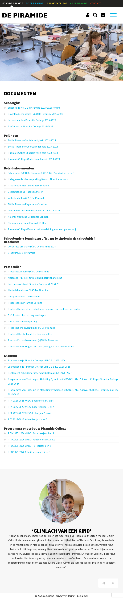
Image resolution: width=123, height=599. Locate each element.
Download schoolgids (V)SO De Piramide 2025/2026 (35, 113)
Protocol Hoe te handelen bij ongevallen (30, 334)
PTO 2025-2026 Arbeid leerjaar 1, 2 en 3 (29, 452)
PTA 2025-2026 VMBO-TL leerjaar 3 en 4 (29, 413)
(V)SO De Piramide (12, 3)
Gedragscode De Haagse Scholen (25, 191)
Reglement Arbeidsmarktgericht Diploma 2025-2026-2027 (40, 372)
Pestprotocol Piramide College (25, 302)
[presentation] (103, 583)
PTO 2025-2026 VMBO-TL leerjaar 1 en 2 (29, 445)
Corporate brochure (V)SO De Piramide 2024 (32, 246)
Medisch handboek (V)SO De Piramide (28, 290)
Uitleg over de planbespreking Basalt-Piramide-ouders (38, 179)
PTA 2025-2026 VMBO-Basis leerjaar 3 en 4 (30, 400)
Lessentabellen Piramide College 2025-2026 (32, 120)
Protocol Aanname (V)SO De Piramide (28, 271)
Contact (95, 3)
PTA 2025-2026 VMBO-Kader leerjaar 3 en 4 (31, 406)
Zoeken (95, 14)
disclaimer (82, 595)
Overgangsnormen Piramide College (28, 223)
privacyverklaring (65, 595)
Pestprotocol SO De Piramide (24, 296)
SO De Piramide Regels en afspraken (27, 204)
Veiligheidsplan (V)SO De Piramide (26, 198)
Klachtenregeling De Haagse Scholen (28, 216)
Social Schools (88, 14)
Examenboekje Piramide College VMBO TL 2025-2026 (37, 360)
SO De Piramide (34, 3)
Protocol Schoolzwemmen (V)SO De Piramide (33, 340)
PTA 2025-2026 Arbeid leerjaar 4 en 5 (27, 419)
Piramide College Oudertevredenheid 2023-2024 (34, 159)
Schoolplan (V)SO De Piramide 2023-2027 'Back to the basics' (41, 173)
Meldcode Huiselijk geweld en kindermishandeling (35, 277)
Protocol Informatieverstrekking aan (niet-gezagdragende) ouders (44, 309)
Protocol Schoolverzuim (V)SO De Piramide (31, 327)
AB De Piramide (78, 3)
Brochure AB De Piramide (21, 252)
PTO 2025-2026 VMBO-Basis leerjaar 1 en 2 (31, 433)
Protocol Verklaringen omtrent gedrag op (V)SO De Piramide (41, 346)
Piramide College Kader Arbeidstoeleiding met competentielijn (42, 229)
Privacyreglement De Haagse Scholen (28, 185)
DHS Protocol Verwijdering (22, 321)
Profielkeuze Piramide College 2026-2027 (30, 126)
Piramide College (56, 3)
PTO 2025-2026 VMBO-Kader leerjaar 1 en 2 (31, 439)
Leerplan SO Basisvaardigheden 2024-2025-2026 (34, 210)
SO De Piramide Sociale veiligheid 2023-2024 (32, 140)
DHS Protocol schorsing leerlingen (27, 315)
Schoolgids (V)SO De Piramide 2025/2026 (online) (34, 107)
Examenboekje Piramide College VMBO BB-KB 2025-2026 (39, 366)
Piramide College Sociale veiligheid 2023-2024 (33, 152)
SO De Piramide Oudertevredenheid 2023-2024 (33, 146)
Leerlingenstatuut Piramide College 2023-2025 (33, 284)
